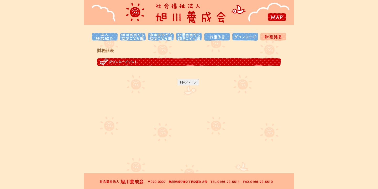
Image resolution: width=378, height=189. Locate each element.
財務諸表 (273, 37)
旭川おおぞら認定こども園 (133, 37)
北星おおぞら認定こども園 (189, 37)
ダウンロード (245, 37)
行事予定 (217, 37)
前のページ (188, 82)
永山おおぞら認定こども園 (161, 37)
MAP (277, 17)
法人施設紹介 (105, 37)
